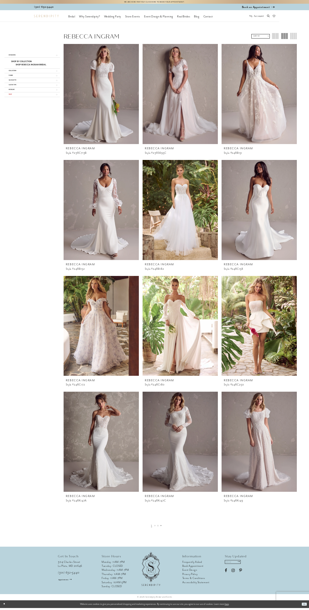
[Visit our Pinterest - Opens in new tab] (240, 575)
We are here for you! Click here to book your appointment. (154, 2)
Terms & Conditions (193, 580)
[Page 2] (154, 527)
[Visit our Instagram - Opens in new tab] (233, 575)
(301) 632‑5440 (68, 575)
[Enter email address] (237, 565)
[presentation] (101, 96)
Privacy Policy (190, 576)
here (227, 606)
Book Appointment (193, 568)
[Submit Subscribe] (246, 565)
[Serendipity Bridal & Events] (46, 18)
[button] (256, 18)
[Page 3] (158, 527)
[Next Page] (163, 527)
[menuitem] (72, 18)
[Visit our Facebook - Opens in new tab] (226, 575)
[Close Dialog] (5, 606)
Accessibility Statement (195, 584)
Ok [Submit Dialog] (303, 606)
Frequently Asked (192, 564)
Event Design (189, 572)
